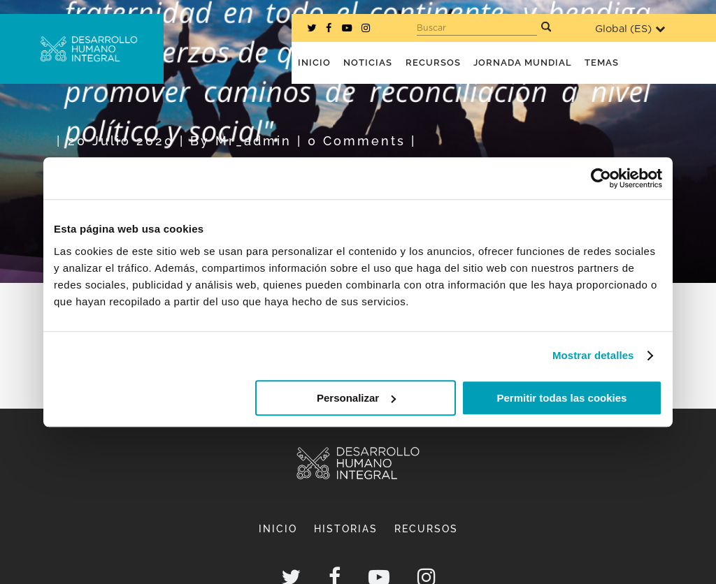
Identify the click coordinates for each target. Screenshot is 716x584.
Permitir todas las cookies (561, 398)
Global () (630, 29)
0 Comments (357, 140)
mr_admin (253, 140)
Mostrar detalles (593, 355)
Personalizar (356, 398)
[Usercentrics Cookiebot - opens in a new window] (601, 178)
